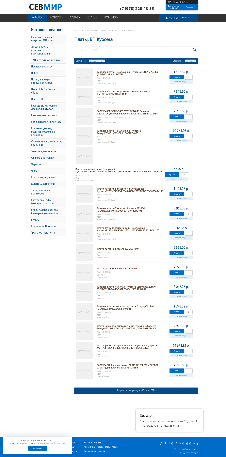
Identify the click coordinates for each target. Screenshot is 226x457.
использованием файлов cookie (52, 443)
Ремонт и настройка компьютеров (101, 447)
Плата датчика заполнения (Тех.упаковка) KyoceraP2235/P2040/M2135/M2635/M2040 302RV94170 (128, 229)
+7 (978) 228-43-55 (136, 9)
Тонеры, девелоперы (43, 151)
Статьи (92, 17)
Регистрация (184, 18)
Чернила (36, 164)
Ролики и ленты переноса (46, 122)
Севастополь (148, 421)
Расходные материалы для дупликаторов (44, 108)
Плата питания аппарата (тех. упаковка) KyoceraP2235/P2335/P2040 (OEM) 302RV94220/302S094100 (130, 190)
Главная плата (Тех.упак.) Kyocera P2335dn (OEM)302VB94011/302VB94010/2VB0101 (121, 209)
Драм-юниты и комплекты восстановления (41, 50)
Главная (71, 443)
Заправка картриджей (94, 451)
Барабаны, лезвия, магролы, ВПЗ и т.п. (42, 39)
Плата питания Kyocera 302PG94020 (117, 268)
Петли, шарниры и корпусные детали (42, 81)
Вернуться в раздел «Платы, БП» (136, 390)
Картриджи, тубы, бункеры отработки (42, 202)
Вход (170, 18)
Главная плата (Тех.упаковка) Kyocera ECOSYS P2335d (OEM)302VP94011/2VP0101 (128, 73)
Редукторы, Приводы (43, 226)
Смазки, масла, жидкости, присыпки (46, 143)
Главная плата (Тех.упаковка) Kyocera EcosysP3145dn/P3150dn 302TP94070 (119, 132)
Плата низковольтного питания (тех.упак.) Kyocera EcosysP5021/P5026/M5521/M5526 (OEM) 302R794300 (126, 327)
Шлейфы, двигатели (43, 184)
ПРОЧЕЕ (35, 73)
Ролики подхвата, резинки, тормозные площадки (43, 132)
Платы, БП (37, 99)
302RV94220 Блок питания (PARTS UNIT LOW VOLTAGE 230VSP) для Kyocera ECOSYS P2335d (127, 366)
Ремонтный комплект (44, 115)
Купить (177, 77)
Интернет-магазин (93, 443)
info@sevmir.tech (189, 449)
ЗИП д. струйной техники (45, 60)
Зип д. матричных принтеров (41, 192)
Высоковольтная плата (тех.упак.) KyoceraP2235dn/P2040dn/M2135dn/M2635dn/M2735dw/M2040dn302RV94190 (119, 170)
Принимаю (37, 449)
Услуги (75, 17)
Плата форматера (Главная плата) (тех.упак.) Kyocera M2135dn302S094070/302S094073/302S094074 (128, 347)
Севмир (194, 453)
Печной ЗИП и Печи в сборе (43, 91)
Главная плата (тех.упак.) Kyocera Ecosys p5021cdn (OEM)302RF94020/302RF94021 (126, 307)
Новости (56, 17)
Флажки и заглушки (42, 158)
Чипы (34, 171)
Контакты (111, 17)
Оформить (190, 7)
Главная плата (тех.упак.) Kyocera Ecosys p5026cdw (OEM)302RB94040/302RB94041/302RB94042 (126, 288)
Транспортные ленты (43, 233)
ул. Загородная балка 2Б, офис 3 (177, 421)
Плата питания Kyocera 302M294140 (118, 248)
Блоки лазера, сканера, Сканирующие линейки (44, 212)
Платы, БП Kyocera (127, 31)
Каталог (37, 17)
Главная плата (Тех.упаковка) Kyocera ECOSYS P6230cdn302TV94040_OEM (123, 93)
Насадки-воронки (41, 66)
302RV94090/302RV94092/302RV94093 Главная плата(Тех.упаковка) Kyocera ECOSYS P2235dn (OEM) (127, 112)
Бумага (35, 220)
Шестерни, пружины (43, 177)
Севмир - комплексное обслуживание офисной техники (51, 7)
